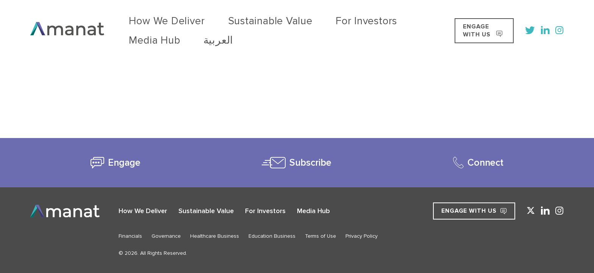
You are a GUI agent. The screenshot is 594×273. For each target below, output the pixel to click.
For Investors (270, 20)
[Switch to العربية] (355, 20)
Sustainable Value (210, 20)
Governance (166, 236)
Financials (130, 236)
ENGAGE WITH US (471, 20)
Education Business (272, 236)
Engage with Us (474, 211)
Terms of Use (320, 236)
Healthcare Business (214, 236)
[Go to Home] (67, 20)
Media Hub (318, 20)
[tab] (115, 162)
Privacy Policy (361, 236)
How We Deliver (147, 20)
